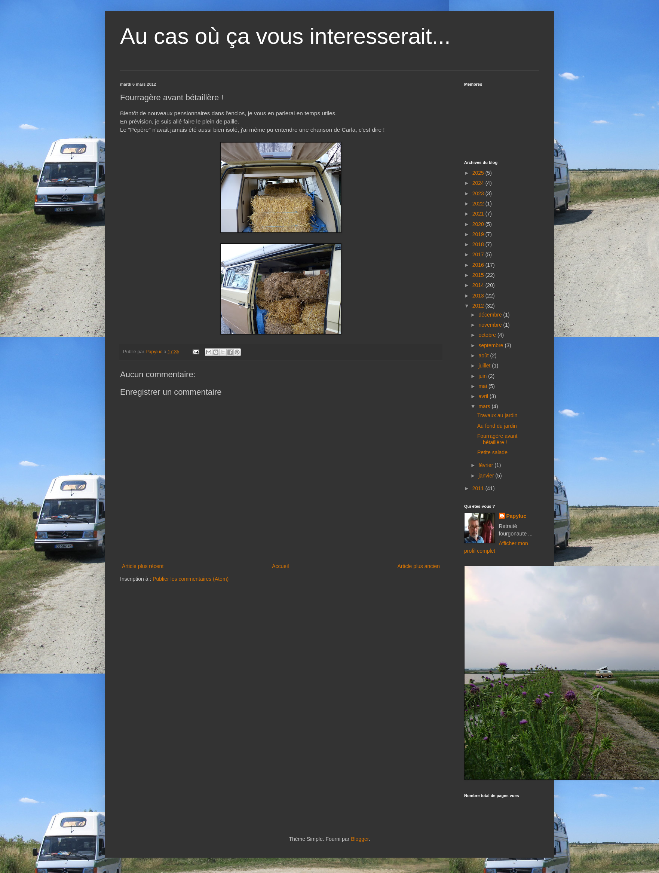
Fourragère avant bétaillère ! (497, 439)
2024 (478, 183)
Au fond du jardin (497, 426)
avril (484, 396)
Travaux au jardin (497, 415)
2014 (478, 285)
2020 (478, 224)
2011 (478, 488)
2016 (478, 265)
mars (484, 406)
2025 (478, 173)
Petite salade (492, 452)
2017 (478, 254)
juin (483, 376)
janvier (486, 476)
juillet (485, 366)
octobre (487, 335)
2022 (478, 204)
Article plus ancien (418, 566)
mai (483, 386)
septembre (491, 345)
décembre (490, 315)
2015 (478, 275)
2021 (478, 214)
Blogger (359, 839)
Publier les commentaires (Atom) (191, 579)
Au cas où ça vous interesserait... (285, 36)
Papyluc (516, 516)
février (486, 465)
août (484, 355)
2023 (478, 193)
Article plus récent (142, 566)
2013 (478, 296)
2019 (478, 234)
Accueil (280, 566)
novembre (490, 325)
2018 (478, 244)
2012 (478, 306)
